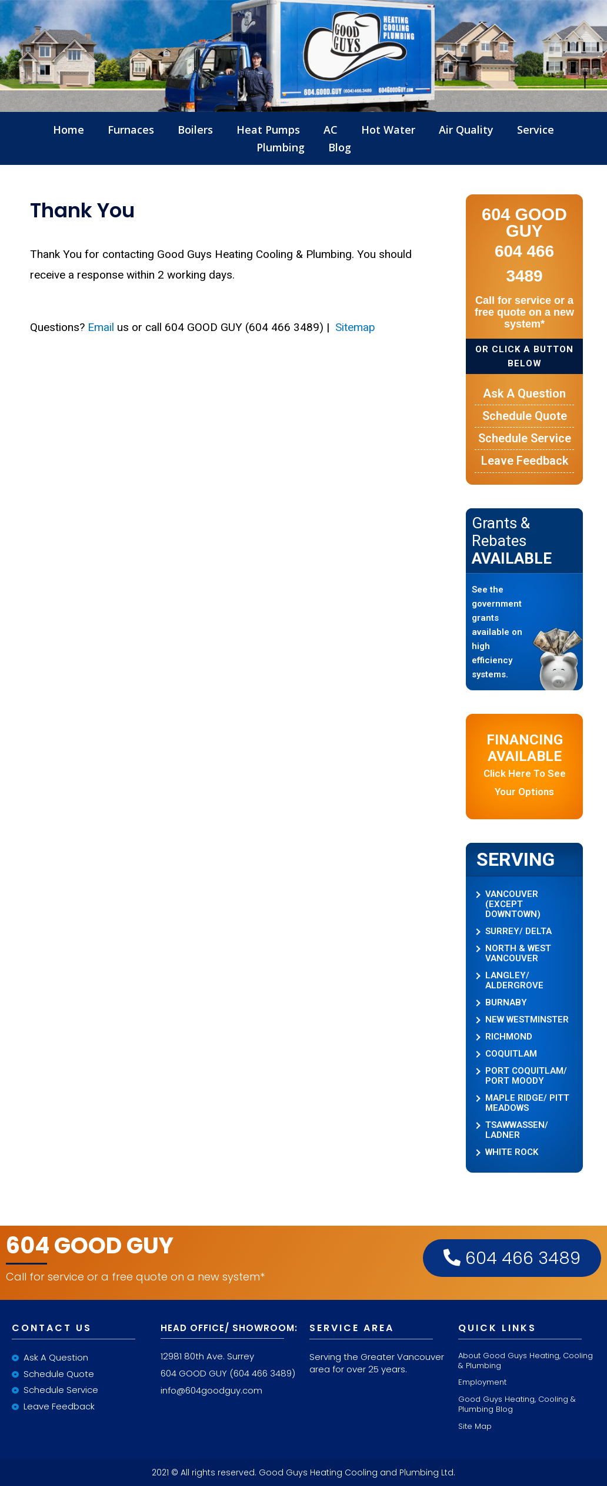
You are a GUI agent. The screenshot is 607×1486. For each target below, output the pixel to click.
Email (101, 327)
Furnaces (131, 130)
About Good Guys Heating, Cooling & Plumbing (525, 1360)
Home (68, 130)
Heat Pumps (268, 130)
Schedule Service (524, 438)
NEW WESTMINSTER (527, 1020)
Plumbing (280, 147)
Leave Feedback (524, 461)
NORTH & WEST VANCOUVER (518, 954)
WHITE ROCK (511, 1152)
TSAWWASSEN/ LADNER (516, 1130)
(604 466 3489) (262, 1373)
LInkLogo (303, 109)
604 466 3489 (512, 1258)
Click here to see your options (525, 765)
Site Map (475, 1426)
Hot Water (388, 130)
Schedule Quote (524, 416)
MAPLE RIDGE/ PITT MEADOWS (527, 1103)
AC (330, 130)
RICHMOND (508, 1037)
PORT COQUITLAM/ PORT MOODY (526, 1076)
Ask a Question (524, 393)
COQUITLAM (511, 1054)
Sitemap (353, 327)
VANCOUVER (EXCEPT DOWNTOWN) (513, 904)
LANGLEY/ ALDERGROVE (514, 981)
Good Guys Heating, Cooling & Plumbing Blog (517, 1404)
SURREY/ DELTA (518, 931)
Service (535, 130)
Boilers (195, 130)
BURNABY (506, 1003)
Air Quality (466, 130)
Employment (482, 1382)
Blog (339, 147)
